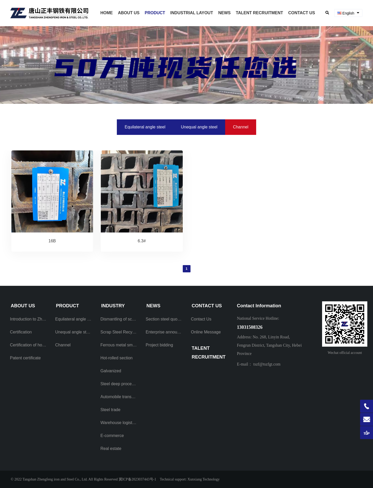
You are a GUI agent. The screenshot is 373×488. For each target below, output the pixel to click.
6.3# (142, 241)
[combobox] (348, 13)
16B (52, 241)
